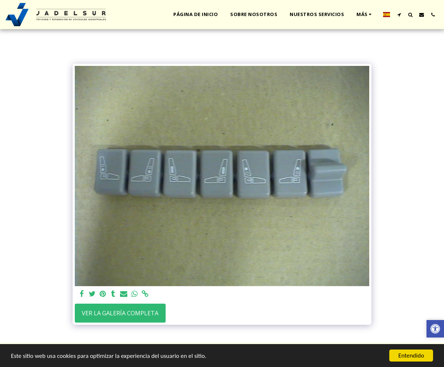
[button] (399, 14)
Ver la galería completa (120, 313)
